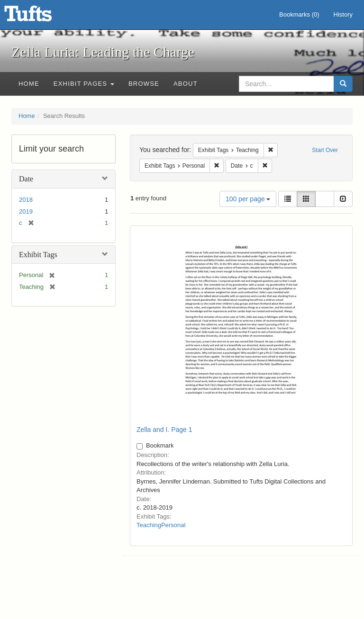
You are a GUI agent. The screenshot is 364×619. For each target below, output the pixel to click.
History (343, 14)
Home (28, 83)
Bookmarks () (299, 14)
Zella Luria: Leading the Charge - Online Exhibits (39, 16)
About (185, 83)
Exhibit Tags (38, 255)
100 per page (248, 199)
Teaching (148, 525)
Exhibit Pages (84, 83)
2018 (26, 199)
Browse (143, 83)
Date (26, 179)
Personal (173, 525)
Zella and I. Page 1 (164, 429)
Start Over (325, 150)
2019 (26, 211)
